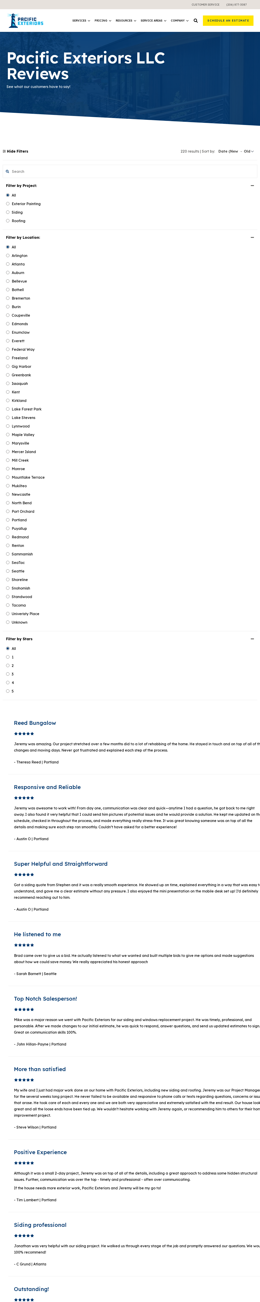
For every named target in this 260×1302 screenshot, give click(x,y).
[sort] (236, 151)
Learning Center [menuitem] (148, 1177)
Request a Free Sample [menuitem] (218, 1201)
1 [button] (147, 1122)
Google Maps (24, 1257)
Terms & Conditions (206, 1291)
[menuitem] (205, 4)
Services (81, 21)
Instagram (22, 1251)
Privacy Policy (242, 1285)
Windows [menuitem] (78, 1185)
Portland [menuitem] (141, 1231)
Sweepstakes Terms (238, 1291)
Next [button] (179, 1122)
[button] (196, 21)
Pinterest (21, 1244)
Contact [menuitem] (204, 1217)
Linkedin (20, 1230)
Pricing (103, 21)
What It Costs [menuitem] (81, 1231)
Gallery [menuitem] (204, 1193)
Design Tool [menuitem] (144, 1193)
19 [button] (169, 1122)
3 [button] (157, 1122)
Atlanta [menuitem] (140, 1239)
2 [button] (152, 1122)
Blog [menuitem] (138, 1185)
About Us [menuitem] (205, 1177)
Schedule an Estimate (228, 20)
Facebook (22, 1224)
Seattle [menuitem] (140, 1223)
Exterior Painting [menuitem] (84, 1201)
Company (180, 21)
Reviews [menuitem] (205, 1225)
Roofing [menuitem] (77, 1193)
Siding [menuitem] (75, 1177)
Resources (126, 21)
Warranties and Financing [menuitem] (92, 1239)
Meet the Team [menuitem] (211, 1185)
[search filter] (34, 171)
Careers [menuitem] (204, 1209)
